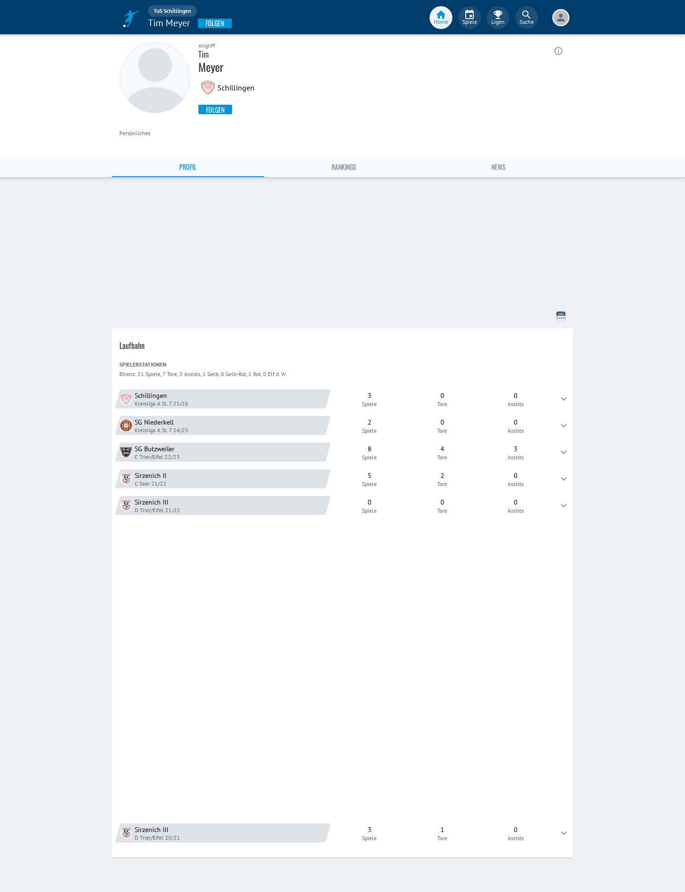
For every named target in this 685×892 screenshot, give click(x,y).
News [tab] (498, 167)
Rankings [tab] (344, 167)
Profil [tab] (187, 167)
